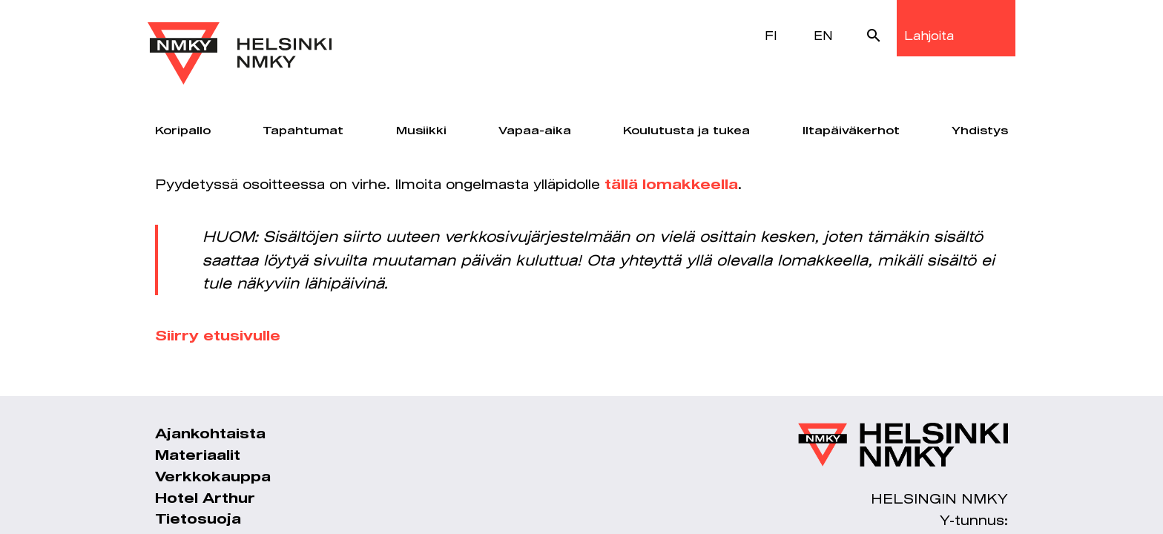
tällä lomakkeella (671, 185)
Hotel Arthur (205, 499)
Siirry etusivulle (217, 337)
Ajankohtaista (210, 434)
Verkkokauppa (213, 477)
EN (823, 35)
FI (771, 35)
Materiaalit (197, 456)
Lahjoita (929, 35)
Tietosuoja (198, 520)
